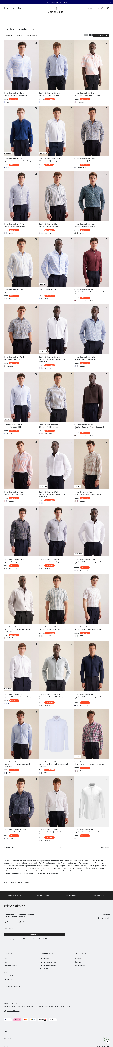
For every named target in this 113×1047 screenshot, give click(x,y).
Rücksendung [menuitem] (8, 957)
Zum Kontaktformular (13, 999)
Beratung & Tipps (46, 941)
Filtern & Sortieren (101, 23)
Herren (62, 2)
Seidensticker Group (83, 941)
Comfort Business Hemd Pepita (14, 212)
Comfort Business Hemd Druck (84, 212)
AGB (5, 1019)
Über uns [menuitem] (78, 946)
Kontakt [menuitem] (6, 971)
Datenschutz (8, 1023)
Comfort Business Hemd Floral (84, 146)
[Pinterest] (108, 1035)
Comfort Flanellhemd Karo (48, 277)
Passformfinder (69, 859)
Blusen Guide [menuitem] (43, 957)
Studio (20, 8)
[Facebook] (98, 1035)
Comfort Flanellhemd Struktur (13, 412)
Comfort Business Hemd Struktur (49, 81)
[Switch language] (10, 1035)
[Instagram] (103, 1035)
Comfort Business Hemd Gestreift (14, 81)
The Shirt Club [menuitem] (8, 967)
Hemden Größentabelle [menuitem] (47, 953)
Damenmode (11, 910)
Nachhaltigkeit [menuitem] (80, 953)
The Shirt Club (105, 906)
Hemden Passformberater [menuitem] (47, 950)
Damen (67, 2)
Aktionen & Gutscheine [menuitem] (11, 964)
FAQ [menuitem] (5, 946)
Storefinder (106, 902)
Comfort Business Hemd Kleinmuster (15, 817)
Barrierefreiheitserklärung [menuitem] (12, 978)
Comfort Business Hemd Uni (13, 146)
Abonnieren (34, 923)
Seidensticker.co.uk (10, 1030)
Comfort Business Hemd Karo (84, 81)
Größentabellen (16, 861)
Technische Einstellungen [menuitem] (12, 974)
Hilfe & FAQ (8, 941)
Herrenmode (26, 910)
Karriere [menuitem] (78, 950)
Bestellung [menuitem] (7, 950)
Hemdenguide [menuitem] (44, 946)
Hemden (19, 870)
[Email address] (34, 916)
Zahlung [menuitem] (6, 960)
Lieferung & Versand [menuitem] (10, 953)
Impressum (7, 1026)
